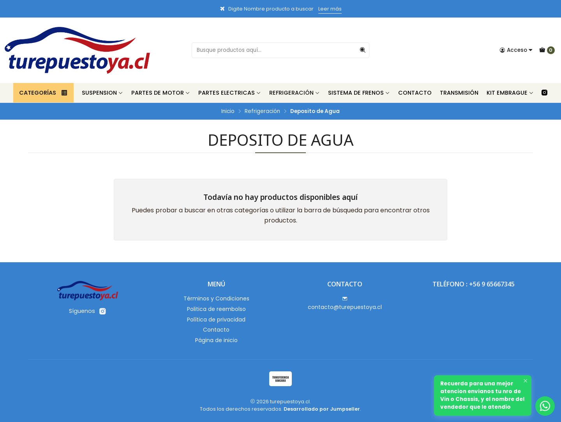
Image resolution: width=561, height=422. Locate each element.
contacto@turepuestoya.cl (345, 303)
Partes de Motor (160, 93)
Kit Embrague (510, 93)
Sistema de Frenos (359, 93)
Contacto (415, 93)
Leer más (330, 8)
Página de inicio (216, 340)
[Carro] (547, 50)
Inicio (228, 111)
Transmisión (459, 93)
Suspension (102, 93)
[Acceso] (516, 50)
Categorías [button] (43, 93)
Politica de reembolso (216, 309)
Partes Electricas (229, 93)
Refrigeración (294, 93)
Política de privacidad (216, 319)
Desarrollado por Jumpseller (322, 409)
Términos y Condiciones (216, 298)
